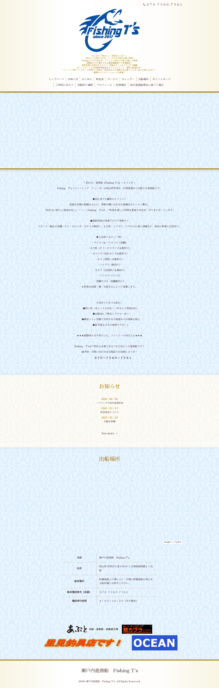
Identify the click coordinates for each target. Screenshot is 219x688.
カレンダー (128, 79)
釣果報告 (121, 85)
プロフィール (104, 85)
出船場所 (143, 79)
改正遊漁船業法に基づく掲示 (147, 85)
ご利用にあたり (65, 85)
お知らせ (73, 79)
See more (109, 433)
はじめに (87, 79)
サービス (113, 79)
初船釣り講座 (85, 85)
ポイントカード (161, 79)
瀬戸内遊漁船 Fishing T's (109, 670)
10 (130, 165)
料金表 (100, 79)
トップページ (56, 79)
